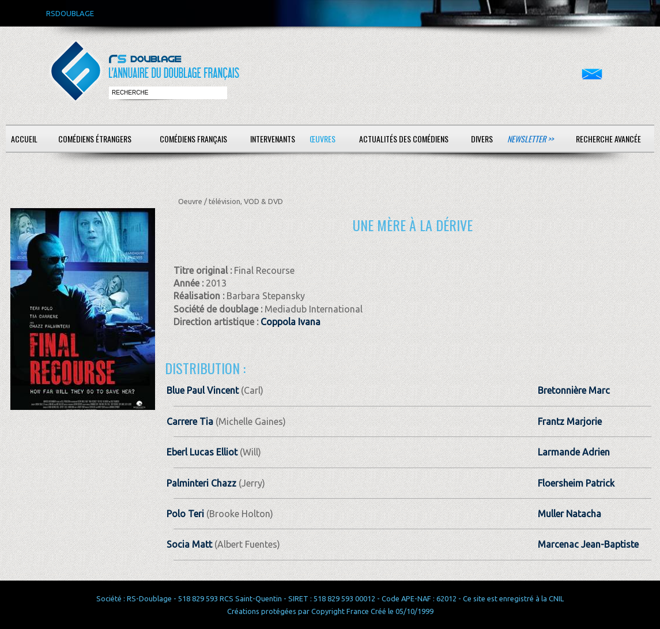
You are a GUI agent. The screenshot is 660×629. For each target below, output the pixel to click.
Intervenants (272, 139)
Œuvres (322, 139)
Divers (482, 139)
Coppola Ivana (290, 322)
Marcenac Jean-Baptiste (588, 544)
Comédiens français (193, 139)
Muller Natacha (569, 514)
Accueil (24, 139)
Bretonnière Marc (574, 390)
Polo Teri (185, 514)
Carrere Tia (190, 421)
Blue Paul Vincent (203, 390)
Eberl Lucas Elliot (202, 452)
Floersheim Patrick (576, 483)
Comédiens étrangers (94, 139)
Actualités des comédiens (403, 139)
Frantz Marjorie (570, 421)
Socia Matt (189, 544)
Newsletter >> (530, 139)
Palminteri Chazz (201, 483)
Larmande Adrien (574, 452)
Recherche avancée (608, 139)
